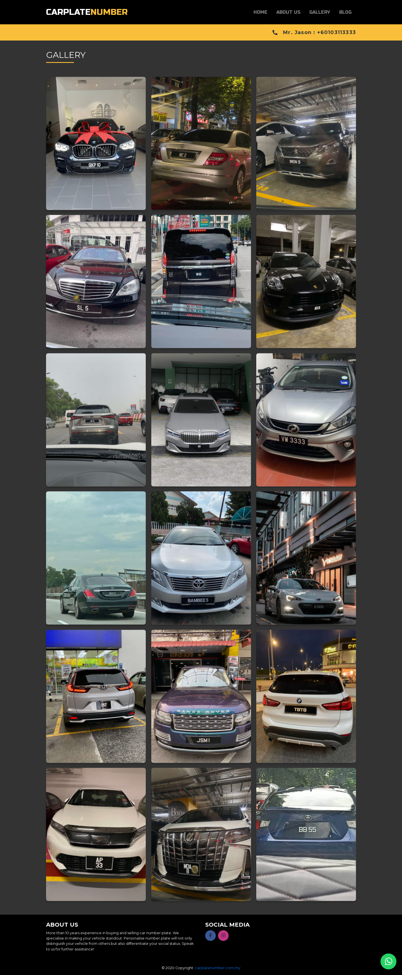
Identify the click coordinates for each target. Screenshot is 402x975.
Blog (345, 12)
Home (260, 12)
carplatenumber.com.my (217, 968)
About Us (288, 12)
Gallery (319, 12)
